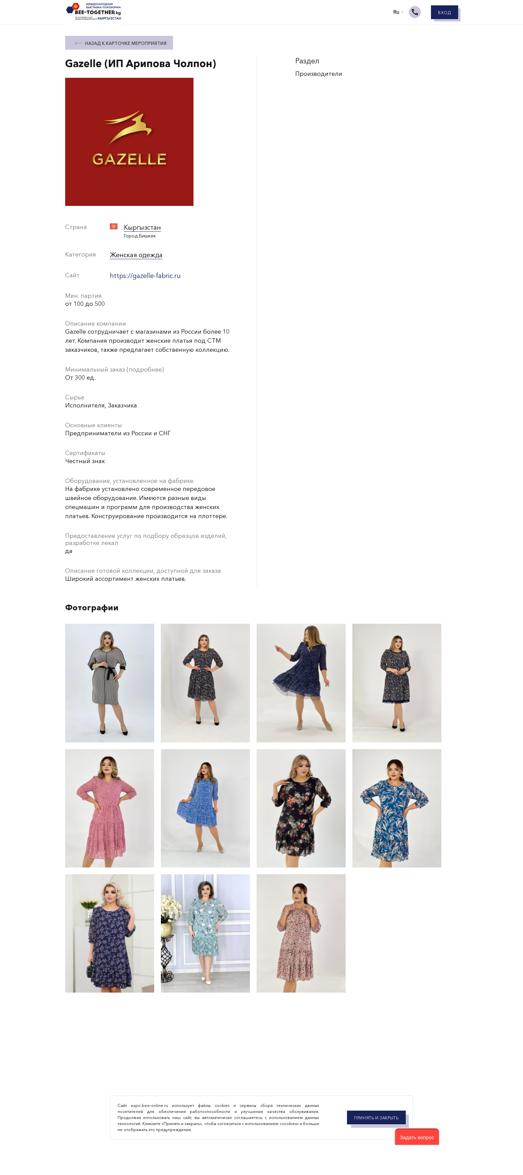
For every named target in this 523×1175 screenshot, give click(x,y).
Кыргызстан (141, 227)
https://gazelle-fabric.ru (144, 273)
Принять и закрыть (376, 1117)
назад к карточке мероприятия (126, 43)
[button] (417, 1136)
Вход (444, 13)
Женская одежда (135, 254)
